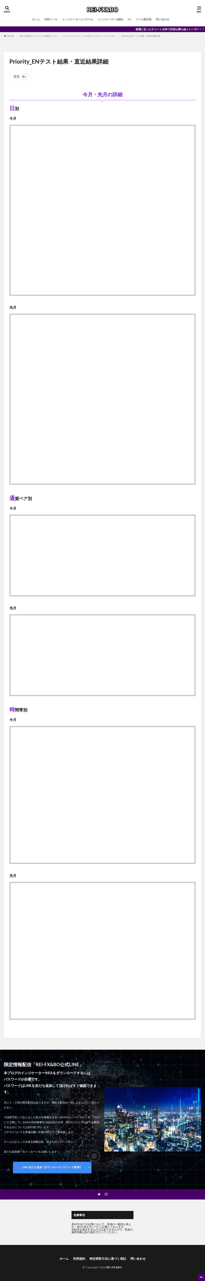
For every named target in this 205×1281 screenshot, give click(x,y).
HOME (10, 36)
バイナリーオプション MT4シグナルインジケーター (89, 36)
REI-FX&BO (114, 1267)
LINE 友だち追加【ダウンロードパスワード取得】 (52, 1167)
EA (129, 19)
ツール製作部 (144, 19)
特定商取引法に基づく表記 (108, 1258)
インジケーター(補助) (110, 19)
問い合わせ (162, 19)
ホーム (36, 19)
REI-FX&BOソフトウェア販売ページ (38, 36)
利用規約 (79, 1258)
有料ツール (51, 19)
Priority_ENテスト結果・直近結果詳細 (140, 36)
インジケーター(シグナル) (77, 19)
